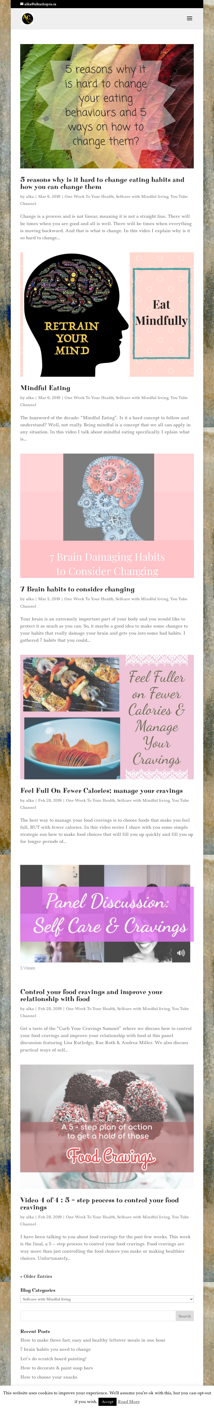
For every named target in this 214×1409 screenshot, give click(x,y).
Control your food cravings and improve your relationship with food (91, 963)
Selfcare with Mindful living (142, 196)
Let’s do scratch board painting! (53, 1310)
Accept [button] (107, 1401)
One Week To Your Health (89, 196)
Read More (129, 1401)
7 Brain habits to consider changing (77, 589)
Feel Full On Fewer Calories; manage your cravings (101, 774)
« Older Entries (36, 1228)
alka (30, 196)
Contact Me (92, 1382)
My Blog (118, 1382)
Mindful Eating (45, 388)
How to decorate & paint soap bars (56, 1319)
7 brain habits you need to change (55, 1301)
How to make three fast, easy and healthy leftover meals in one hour (92, 1292)
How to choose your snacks (48, 1329)
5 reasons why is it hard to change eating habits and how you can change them (102, 183)
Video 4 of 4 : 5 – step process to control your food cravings (99, 1155)
